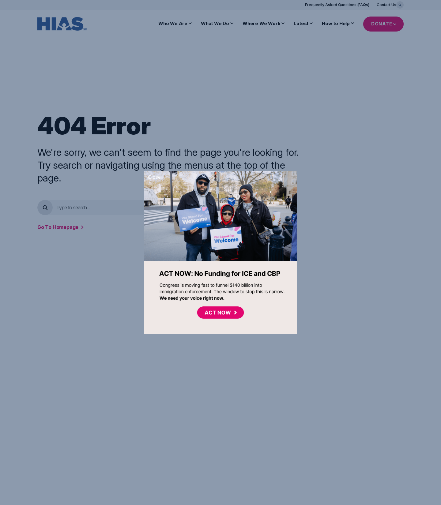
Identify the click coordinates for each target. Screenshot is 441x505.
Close (154, 177)
